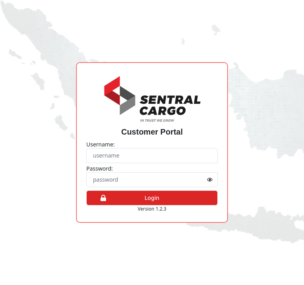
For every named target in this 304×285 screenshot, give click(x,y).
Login (126, 198)
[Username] (152, 155)
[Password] (152, 179)
